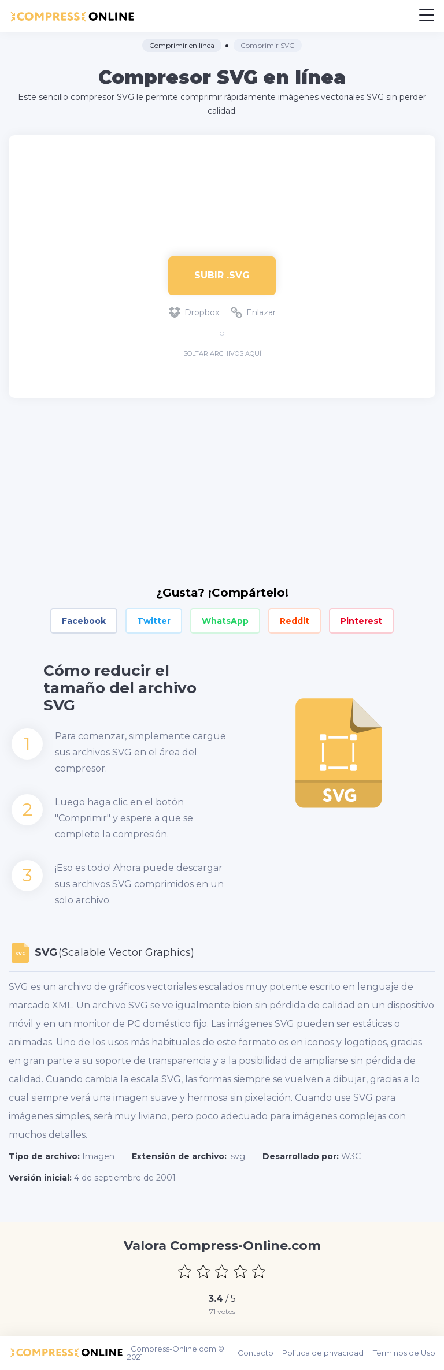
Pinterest (361, 621)
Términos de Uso (404, 1352)
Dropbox (194, 312)
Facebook (84, 621)
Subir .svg (222, 275)
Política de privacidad (323, 1352)
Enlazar (253, 312)
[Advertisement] (222, 190)
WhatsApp (225, 621)
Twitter (154, 621)
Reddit (294, 621)
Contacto (256, 1352)
